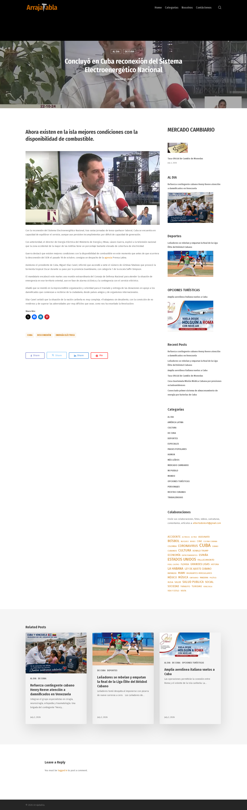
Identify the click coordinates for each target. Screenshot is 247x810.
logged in (62, 770)
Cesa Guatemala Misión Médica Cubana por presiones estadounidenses (194, 383)
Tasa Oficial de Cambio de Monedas (185, 158)
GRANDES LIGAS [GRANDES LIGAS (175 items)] (200, 564)
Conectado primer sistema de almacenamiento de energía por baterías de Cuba (193, 392)
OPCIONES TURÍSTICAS (179, 481)
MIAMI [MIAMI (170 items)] (181, 572)
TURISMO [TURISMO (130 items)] (197, 586)
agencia (108, 257)
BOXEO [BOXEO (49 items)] (192, 541)
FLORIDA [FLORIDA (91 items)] (185, 564)
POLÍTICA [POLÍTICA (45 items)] (213, 578)
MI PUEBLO (173, 470)
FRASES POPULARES (177, 449)
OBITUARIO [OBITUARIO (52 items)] (194, 578)
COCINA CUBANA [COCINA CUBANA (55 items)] (210, 541)
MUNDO (171, 476)
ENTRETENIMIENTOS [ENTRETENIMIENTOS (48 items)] (189, 555)
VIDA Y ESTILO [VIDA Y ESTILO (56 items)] (173, 591)
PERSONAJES (174, 486)
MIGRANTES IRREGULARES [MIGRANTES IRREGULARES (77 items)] (199, 573)
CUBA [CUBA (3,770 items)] (205, 545)
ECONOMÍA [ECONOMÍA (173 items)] (174, 555)
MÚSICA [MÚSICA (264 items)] (183, 577)
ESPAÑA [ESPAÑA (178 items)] (203, 555)
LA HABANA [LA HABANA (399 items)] (175, 568)
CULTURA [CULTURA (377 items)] (184, 550)
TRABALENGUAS (175, 497)
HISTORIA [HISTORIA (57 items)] (215, 564)
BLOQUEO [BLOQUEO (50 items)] (185, 541)
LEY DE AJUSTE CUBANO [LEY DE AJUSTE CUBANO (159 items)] (198, 568)
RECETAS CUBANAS (177, 492)
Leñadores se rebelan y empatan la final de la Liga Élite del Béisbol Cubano (193, 245)
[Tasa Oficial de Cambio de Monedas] (194, 150)
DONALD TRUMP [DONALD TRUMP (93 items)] (200, 550)
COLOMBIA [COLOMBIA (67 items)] (172, 546)
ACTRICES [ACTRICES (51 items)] (186, 537)
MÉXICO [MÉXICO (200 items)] (172, 577)
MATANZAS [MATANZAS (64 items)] (172, 573)
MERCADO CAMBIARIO (178, 465)
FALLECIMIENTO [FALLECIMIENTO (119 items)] (206, 559)
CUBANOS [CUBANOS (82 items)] (172, 550)
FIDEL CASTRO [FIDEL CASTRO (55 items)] (173, 564)
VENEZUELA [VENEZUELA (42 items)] (207, 587)
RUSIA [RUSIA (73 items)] (170, 582)
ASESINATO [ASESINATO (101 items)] (204, 537)
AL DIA (171, 417)
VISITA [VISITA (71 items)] (183, 590)
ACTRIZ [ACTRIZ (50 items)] (194, 537)
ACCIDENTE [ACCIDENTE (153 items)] (174, 536)
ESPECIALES (173, 443)
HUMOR (171, 454)
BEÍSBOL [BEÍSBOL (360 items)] (173, 541)
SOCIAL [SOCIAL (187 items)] (209, 581)
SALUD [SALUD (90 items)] (178, 582)
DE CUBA (172, 433)
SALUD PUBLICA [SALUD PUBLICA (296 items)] (193, 582)
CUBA (29, 335)
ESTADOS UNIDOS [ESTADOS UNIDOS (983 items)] (182, 559)
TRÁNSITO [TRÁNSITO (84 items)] (185, 586)
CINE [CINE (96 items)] (199, 541)
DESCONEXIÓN (44, 335)
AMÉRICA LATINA (175, 422)
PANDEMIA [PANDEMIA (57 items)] (204, 578)
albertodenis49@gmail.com (207, 523)
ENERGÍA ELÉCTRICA (65, 335)
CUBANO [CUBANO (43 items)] (215, 546)
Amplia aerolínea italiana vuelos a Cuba (187, 297)
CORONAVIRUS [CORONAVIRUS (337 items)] (188, 546)
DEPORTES (173, 438)
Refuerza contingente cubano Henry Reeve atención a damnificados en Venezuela (194, 186)
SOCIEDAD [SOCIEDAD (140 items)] (173, 586)
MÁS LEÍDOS (173, 460)
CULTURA (172, 427)
